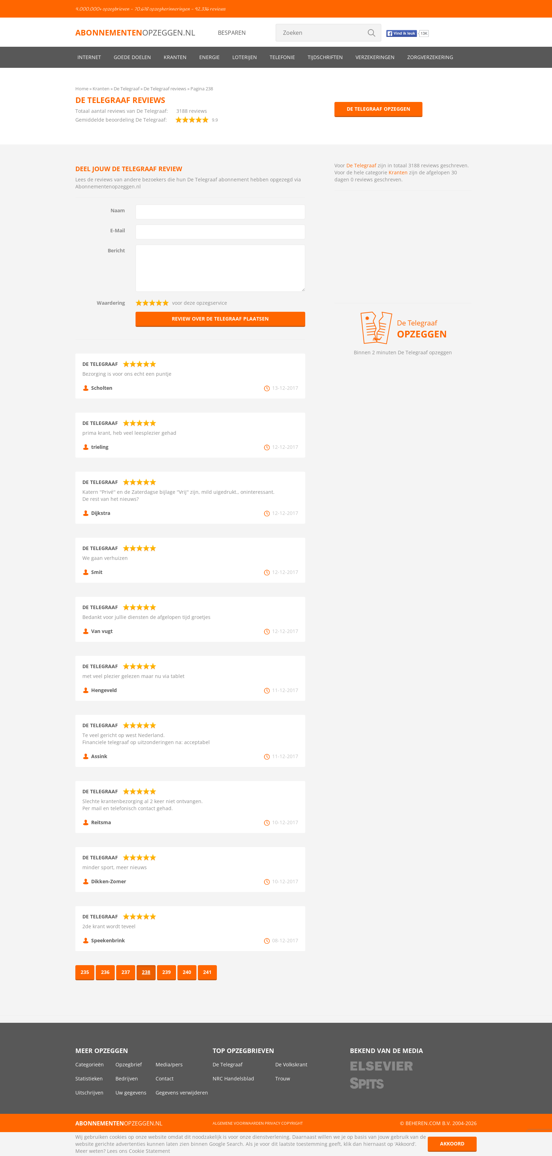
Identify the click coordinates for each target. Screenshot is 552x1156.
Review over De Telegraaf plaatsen (220, 318)
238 (146, 972)
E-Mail (117, 230)
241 (207, 972)
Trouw (282, 1078)
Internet (89, 57)
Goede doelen (132, 57)
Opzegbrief (128, 1064)
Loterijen (244, 57)
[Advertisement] (402, 247)
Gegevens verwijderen (182, 1092)
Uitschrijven (89, 1092)
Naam (118, 210)
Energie (209, 57)
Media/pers (169, 1064)
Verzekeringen (375, 57)
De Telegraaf (361, 165)
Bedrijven (126, 1078)
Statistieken (89, 1078)
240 (187, 972)
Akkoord (452, 1143)
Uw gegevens (130, 1092)
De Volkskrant (291, 1064)
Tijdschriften (325, 57)
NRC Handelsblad (233, 1078)
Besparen (232, 33)
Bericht (116, 250)
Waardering (111, 302)
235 (85, 972)
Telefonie (282, 57)
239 (166, 972)
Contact (165, 1078)
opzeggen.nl (135, 32)
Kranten (175, 57)
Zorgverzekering (430, 57)
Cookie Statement (149, 1151)
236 (105, 972)
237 (125, 972)
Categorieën (89, 1064)
